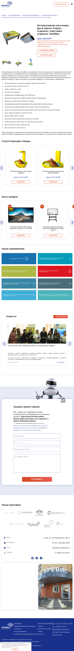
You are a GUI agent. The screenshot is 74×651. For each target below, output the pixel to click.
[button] (1, 168)
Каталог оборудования (45, 623)
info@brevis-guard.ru (61, 547)
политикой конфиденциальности (10, 647)
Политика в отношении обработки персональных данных (20, 641)
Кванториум (17, 623)
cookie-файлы (12, 643)
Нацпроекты (18, 628)
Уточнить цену (44, 55)
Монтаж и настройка (44, 628)
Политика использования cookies (12, 643)
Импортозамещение (20, 631)
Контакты (41, 633)
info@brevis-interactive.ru (43, 46)
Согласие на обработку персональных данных (17, 639)
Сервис (40, 631)
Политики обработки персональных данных (29, 429)
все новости (60, 316)
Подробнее (21, 181)
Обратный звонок (61, 4)
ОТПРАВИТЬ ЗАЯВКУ (45, 50)
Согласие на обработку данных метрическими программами (21, 645)
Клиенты (40, 625)
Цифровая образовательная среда (24, 625)
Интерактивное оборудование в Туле (25, 633)
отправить (37, 478)
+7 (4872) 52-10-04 (42, 44)
